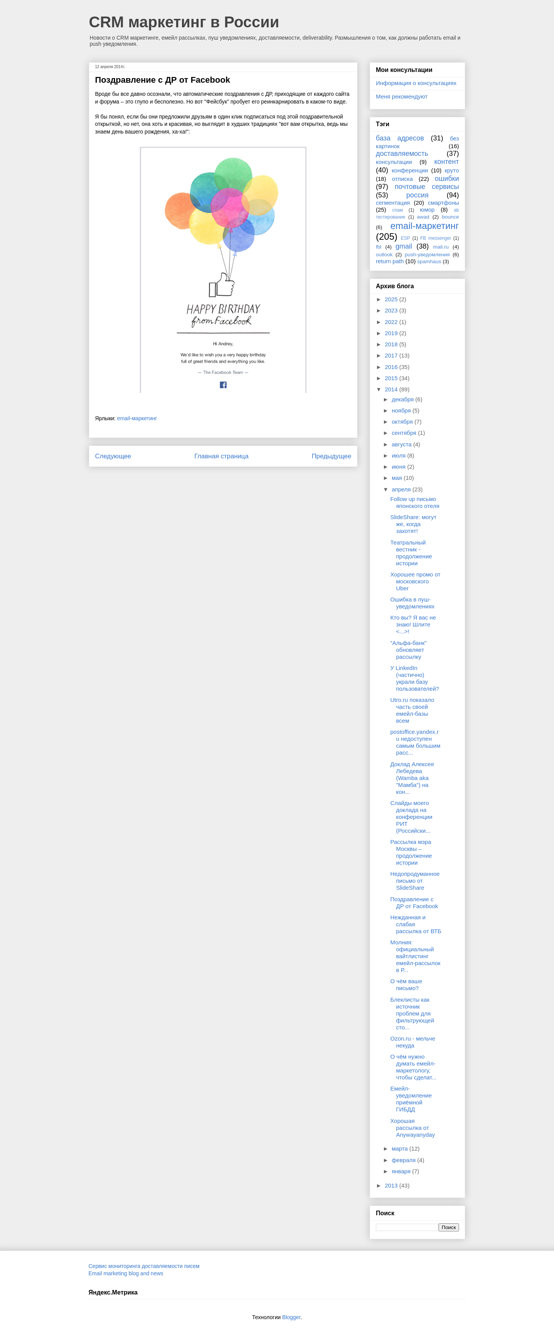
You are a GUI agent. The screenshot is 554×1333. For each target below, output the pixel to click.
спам (397, 210)
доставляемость (402, 153)
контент (446, 161)
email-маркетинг (137, 418)
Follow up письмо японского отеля (415, 502)
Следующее (113, 456)
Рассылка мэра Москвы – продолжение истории (411, 852)
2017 (392, 355)
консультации (394, 162)
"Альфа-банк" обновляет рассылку (408, 650)
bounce (450, 217)
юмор (427, 209)
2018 (392, 344)
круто (452, 170)
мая (398, 477)
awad (423, 217)
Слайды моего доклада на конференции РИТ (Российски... (411, 817)
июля (399, 455)
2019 (392, 333)
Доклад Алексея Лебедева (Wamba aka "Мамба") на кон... (412, 778)
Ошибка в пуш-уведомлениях (412, 603)
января (402, 1171)
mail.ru (441, 247)
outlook (384, 254)
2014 (392, 389)
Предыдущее (331, 456)
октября (403, 421)
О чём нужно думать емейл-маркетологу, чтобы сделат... (413, 1067)
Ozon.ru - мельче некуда (413, 1042)
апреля (402, 489)
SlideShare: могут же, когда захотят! (413, 524)
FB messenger (435, 238)
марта (400, 1148)
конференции (410, 170)
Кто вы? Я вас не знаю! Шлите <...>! (413, 624)
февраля (404, 1160)
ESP (405, 238)
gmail (403, 246)
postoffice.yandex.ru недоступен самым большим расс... (415, 742)
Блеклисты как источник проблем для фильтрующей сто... (412, 1013)
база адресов (400, 138)
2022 (392, 322)
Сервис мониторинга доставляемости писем (144, 1266)
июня (399, 466)
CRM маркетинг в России (184, 21)
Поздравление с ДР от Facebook (414, 902)
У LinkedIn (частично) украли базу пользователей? (414, 678)
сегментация (393, 202)
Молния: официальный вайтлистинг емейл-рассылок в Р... (415, 956)
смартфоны (443, 202)
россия (417, 195)
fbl (378, 247)
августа (402, 444)
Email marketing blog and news (126, 1273)
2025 (392, 299)
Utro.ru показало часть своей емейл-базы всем (412, 710)
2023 (392, 310)
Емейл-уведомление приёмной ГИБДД (411, 1099)
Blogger (291, 1317)
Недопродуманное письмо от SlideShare (415, 880)
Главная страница (221, 456)
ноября (402, 410)
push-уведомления (427, 254)
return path (390, 261)
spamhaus (429, 261)
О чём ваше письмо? (406, 984)
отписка (402, 178)
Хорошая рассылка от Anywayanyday (412, 1128)
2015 (392, 378)
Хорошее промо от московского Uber (415, 581)
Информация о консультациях (416, 83)
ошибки (447, 178)
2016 (392, 367)
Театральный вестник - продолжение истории (411, 552)
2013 (392, 1185)
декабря (403, 399)
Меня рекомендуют (401, 96)
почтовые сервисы (427, 186)
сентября (405, 432)
